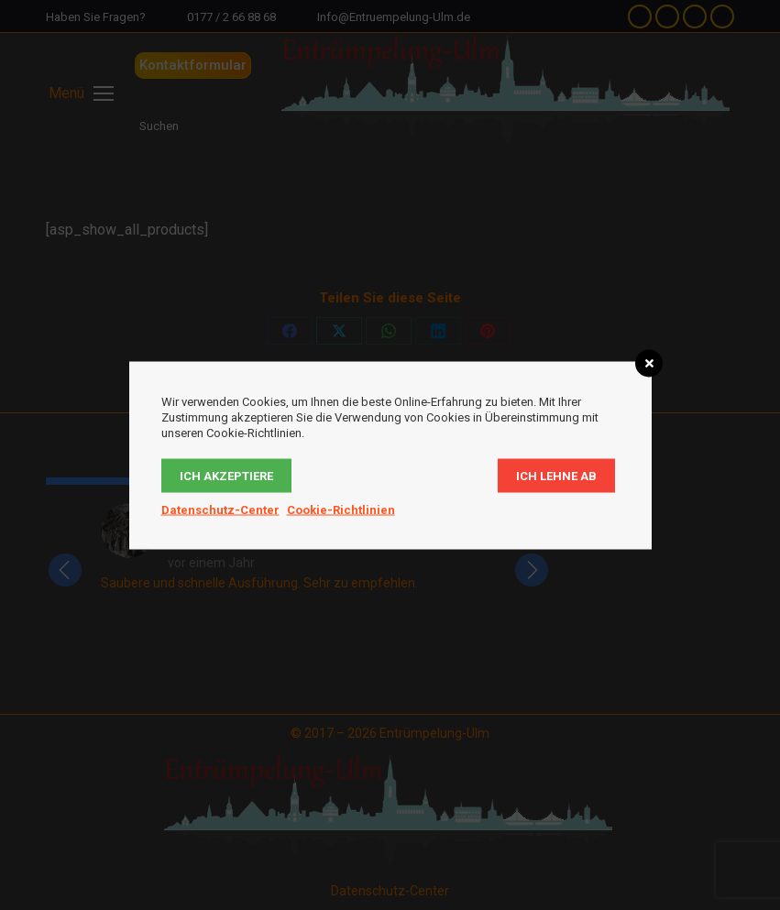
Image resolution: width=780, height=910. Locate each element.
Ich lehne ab (556, 475)
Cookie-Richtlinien (341, 509)
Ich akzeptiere (226, 475)
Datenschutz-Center (220, 509)
